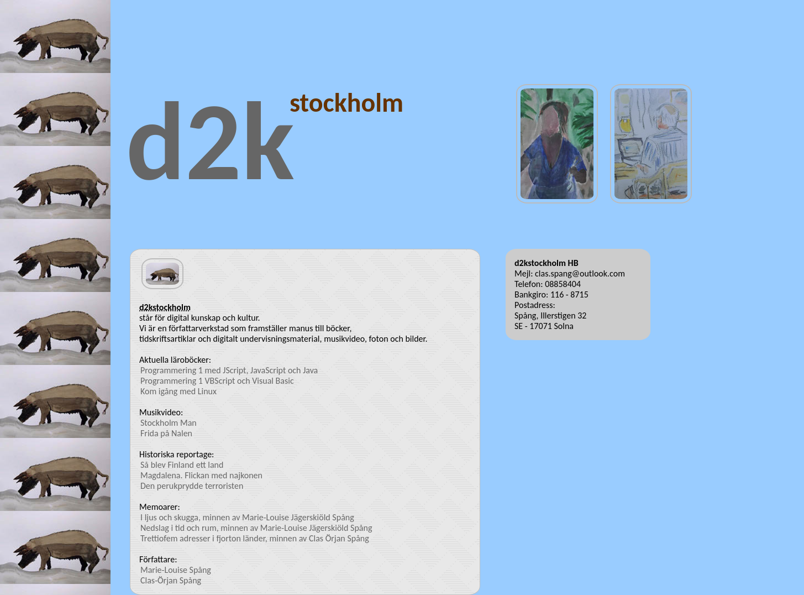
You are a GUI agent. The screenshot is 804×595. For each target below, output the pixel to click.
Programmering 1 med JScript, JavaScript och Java (229, 370)
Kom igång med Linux (178, 391)
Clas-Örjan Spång (170, 580)
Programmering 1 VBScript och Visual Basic (217, 380)
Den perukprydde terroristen (191, 486)
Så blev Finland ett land (181, 465)
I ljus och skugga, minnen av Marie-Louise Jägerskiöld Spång (247, 517)
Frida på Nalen (166, 433)
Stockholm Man (168, 422)
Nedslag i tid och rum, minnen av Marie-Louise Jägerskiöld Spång (256, 528)
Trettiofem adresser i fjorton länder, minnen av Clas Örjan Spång (254, 538)
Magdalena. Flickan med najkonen (201, 475)
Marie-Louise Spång (175, 570)
